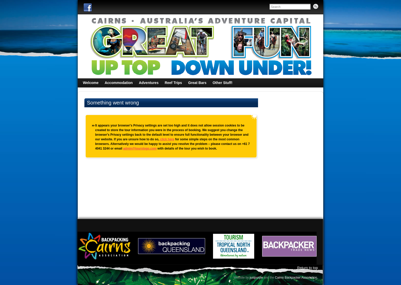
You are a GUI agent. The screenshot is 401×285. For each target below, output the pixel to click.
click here (167, 139)
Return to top (307, 268)
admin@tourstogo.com (140, 148)
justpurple (256, 277)
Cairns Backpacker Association (296, 277)
